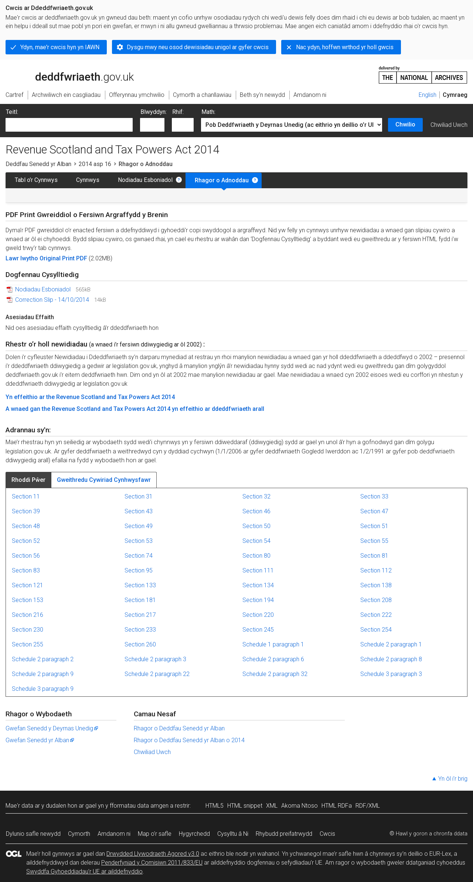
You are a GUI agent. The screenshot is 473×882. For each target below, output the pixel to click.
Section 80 (256, 555)
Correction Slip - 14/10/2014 (52, 299)
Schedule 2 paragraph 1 (391, 644)
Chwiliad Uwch (449, 124)
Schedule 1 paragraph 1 (273, 644)
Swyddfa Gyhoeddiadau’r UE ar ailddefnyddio (84, 871)
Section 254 (376, 629)
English (427, 94)
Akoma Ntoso (299, 805)
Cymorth (79, 833)
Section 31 (139, 496)
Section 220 (258, 614)
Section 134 (258, 585)
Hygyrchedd (194, 833)
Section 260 (140, 644)
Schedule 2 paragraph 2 (43, 659)
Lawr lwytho (23, 258)
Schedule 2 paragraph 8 (391, 659)
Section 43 (139, 511)
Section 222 (376, 614)
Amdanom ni (114, 833)
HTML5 (214, 805)
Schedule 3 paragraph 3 (391, 673)
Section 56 (26, 555)
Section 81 (374, 555)
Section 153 (27, 600)
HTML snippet (244, 805)
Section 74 (139, 555)
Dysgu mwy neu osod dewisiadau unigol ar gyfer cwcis (198, 47)
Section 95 (139, 570)
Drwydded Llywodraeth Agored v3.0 (152, 853)
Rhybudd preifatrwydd (284, 833)
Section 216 (27, 614)
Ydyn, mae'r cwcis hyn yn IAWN (59, 47)
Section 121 (27, 585)
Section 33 (374, 496)
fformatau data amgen (139, 805)
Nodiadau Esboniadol (145, 179)
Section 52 (26, 540)
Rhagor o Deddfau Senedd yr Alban (179, 728)
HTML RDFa (336, 805)
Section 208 (376, 600)
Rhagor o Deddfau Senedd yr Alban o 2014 (189, 740)
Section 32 (256, 496)
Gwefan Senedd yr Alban (40, 740)
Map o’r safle (154, 833)
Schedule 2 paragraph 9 (43, 673)
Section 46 (256, 511)
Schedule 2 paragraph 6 (273, 659)
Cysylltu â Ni (232, 833)
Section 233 (140, 629)
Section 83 (26, 570)
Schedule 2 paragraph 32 (274, 673)
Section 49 (139, 526)
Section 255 (27, 644)
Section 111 (258, 570)
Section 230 (27, 629)
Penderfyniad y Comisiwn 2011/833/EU (152, 862)
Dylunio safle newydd (33, 833)
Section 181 (140, 600)
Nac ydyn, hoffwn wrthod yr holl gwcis (345, 47)
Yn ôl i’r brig (452, 778)
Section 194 (258, 600)
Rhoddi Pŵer (28, 479)
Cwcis (327, 833)
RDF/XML (367, 805)
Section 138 (376, 585)
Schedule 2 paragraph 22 (157, 673)
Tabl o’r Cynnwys (36, 179)
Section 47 (374, 511)
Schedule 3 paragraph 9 (43, 688)
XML (272, 805)
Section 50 (256, 526)
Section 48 (26, 526)
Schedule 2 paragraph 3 (155, 659)
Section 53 (139, 540)
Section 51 (374, 526)
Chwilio (405, 124)
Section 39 (26, 511)
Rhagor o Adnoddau (222, 180)
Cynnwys (87, 179)
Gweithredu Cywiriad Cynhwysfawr (104, 479)
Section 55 (374, 540)
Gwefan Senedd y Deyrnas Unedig (52, 728)
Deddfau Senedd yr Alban (38, 164)
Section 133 (140, 585)
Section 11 (26, 496)
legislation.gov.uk (64, 74)
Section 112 (376, 570)
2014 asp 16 (95, 164)
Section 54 (256, 540)
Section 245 (258, 629)
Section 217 (140, 614)
